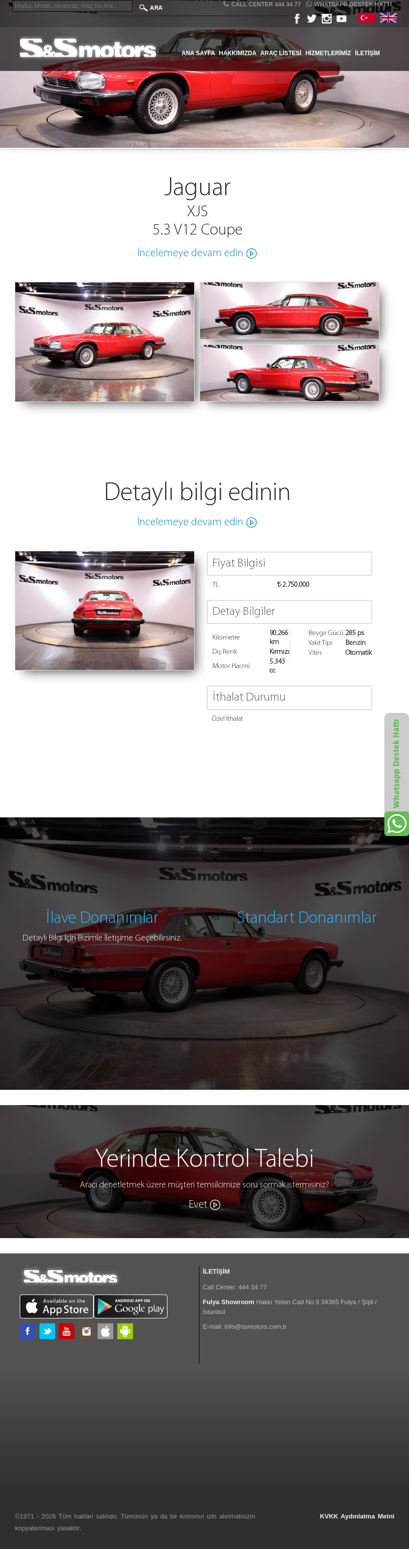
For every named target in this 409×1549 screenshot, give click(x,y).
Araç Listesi (280, 53)
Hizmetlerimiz (328, 53)
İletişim (367, 53)
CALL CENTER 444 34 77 (262, 4)
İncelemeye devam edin (190, 253)
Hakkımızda (237, 53)
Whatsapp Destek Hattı (349, 4)
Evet (198, 1205)
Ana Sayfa (198, 53)
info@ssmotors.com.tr (255, 1326)
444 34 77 (253, 1287)
